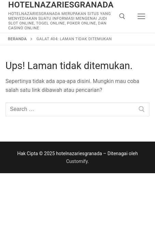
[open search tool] (122, 16)
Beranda (17, 38)
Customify (77, 161)
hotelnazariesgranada (61, 5)
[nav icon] (142, 16)
